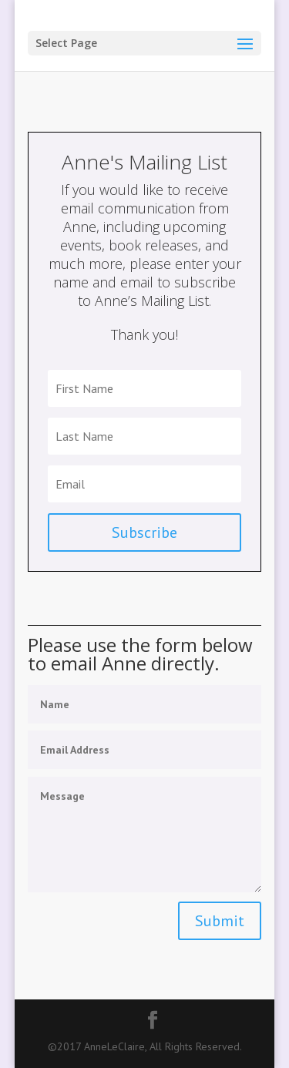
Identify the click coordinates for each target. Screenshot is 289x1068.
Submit (219, 921)
